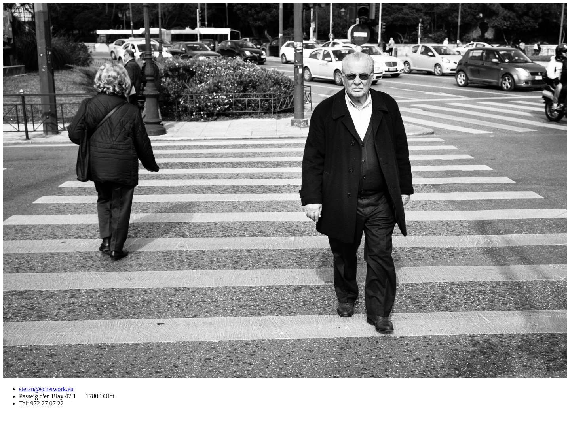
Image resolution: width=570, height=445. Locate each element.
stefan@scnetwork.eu (46, 389)
